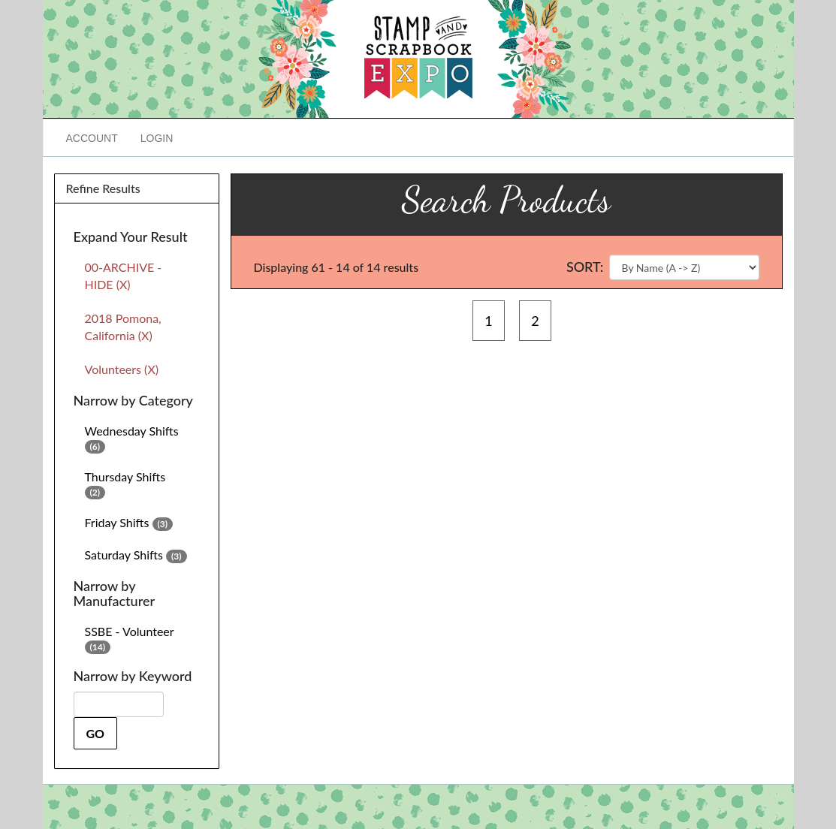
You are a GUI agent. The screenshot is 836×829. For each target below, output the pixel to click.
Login (157, 138)
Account (92, 138)
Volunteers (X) (122, 369)
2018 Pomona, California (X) (123, 326)
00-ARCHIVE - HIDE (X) (123, 275)
